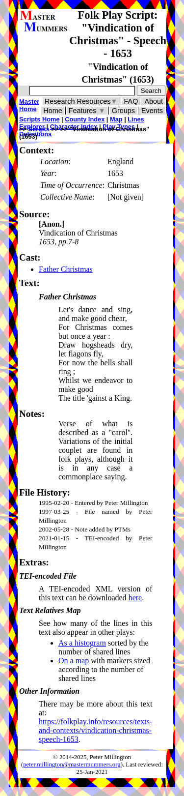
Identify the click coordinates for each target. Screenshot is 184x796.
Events (152, 111)
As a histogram (82, 643)
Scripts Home (39, 119)
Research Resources (81, 101)
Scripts (39, 129)
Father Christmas (66, 269)
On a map (73, 660)
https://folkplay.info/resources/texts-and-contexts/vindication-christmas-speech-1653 (95, 730)
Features (87, 111)
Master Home (29, 105)
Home (52, 111)
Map (116, 119)
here (135, 597)
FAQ (131, 101)
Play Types (119, 126)
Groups (123, 111)
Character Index (74, 126)
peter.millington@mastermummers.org (72, 764)
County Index (85, 119)
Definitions (35, 134)
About (153, 101)
